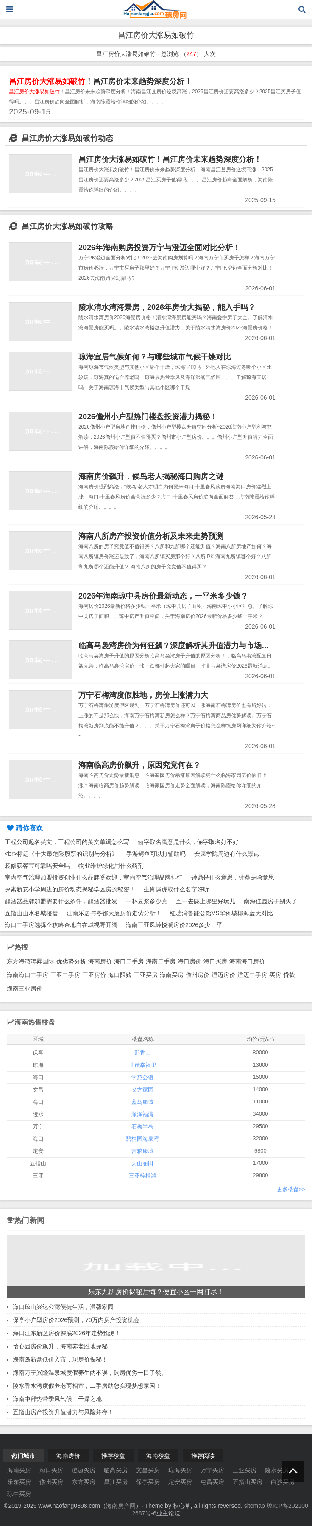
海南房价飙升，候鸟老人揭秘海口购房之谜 (150, 476)
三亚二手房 (65, 975)
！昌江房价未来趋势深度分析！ (100, 81)
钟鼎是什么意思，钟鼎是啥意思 (232, 877)
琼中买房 (19, 1493)
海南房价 (100, 961)
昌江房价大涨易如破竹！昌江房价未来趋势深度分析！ (170, 159)
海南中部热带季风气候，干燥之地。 (60, 1398)
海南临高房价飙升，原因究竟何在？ (139, 765)
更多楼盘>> (291, 1189)
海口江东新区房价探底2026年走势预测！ (67, 1333)
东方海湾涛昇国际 (30, 961)
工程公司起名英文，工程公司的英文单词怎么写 (67, 841)
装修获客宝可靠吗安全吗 (37, 865)
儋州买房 (51, 1482)
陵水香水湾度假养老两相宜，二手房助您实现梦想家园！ (87, 1385)
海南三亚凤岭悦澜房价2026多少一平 (174, 925)
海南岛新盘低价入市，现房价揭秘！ (60, 1359)
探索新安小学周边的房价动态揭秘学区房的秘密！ (70, 889)
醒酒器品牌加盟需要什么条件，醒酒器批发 (61, 901)
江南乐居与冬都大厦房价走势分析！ (114, 913)
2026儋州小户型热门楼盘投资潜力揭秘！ (147, 416)
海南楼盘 (158, 1455)
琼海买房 (180, 1470)
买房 (275, 975)
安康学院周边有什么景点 (226, 853)
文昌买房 (148, 1470)
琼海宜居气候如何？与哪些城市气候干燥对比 (154, 357)
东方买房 (83, 1482)
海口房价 (189, 961)
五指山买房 (247, 1482)
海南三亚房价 (24, 988)
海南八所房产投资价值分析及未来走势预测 (150, 536)
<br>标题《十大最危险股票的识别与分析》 (61, 853)
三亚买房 (146, 975)
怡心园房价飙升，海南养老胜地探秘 (60, 1346)
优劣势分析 (71, 961)
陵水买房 (277, 1470)
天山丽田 (142, 1163)
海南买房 (172, 975)
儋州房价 (197, 975)
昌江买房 (116, 1482)
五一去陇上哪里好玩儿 (205, 901)
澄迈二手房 (252, 975)
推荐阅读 (203, 1455)
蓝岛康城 (142, 1102)
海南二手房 (161, 961)
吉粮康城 (142, 1151)
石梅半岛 (142, 1126)
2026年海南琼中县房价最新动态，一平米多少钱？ (163, 596)
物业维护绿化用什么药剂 (111, 865)
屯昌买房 (212, 1482)
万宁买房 (212, 1470)
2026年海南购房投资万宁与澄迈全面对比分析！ (159, 247)
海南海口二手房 (27, 975)
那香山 (142, 1053)
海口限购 (120, 975)
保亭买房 (148, 1482)
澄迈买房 (83, 1470)
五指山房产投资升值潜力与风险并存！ (63, 1412)
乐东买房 (19, 1482)
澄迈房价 (223, 975)
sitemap (254, 1505)
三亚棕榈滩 (142, 1175)
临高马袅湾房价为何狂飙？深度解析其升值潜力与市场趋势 (177, 645)
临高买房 (116, 1470)
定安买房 (180, 1482)
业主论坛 (168, 1513)
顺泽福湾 (142, 1114)
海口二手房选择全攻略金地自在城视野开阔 (61, 925)
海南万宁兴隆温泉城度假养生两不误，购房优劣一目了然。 (90, 1372)
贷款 (289, 975)
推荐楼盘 (113, 1455)
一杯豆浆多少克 (146, 901)
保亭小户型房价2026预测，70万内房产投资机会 (76, 1320)
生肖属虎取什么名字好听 (176, 889)
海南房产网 (121, 1505)
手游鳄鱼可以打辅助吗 (156, 853)
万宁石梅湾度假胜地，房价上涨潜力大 (143, 695)
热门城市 (23, 1455)
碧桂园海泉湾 (142, 1139)
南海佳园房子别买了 (270, 901)
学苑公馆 (142, 1077)
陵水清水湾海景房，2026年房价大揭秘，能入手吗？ (167, 307)
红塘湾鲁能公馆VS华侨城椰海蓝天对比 (221, 913)
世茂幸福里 (142, 1065)
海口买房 (215, 961)
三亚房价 (94, 975)
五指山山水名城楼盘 (31, 913)
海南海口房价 (247, 961)
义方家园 (142, 1089)
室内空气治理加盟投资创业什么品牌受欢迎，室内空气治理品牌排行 (94, 877)
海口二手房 (129, 961)
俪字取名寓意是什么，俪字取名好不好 (188, 841)
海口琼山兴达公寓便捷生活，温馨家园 (63, 1306)
